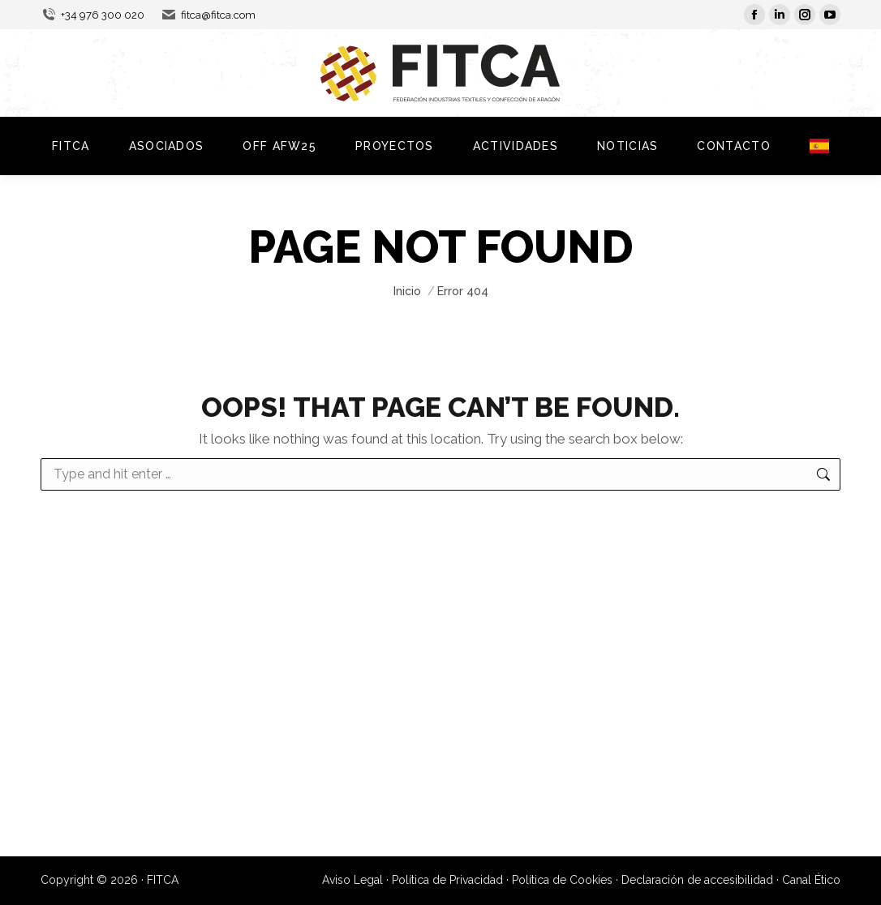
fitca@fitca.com (208, 15)
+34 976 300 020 (92, 15)
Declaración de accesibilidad (697, 879)
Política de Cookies (562, 879)
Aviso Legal (352, 879)
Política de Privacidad (447, 879)
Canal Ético (811, 879)
